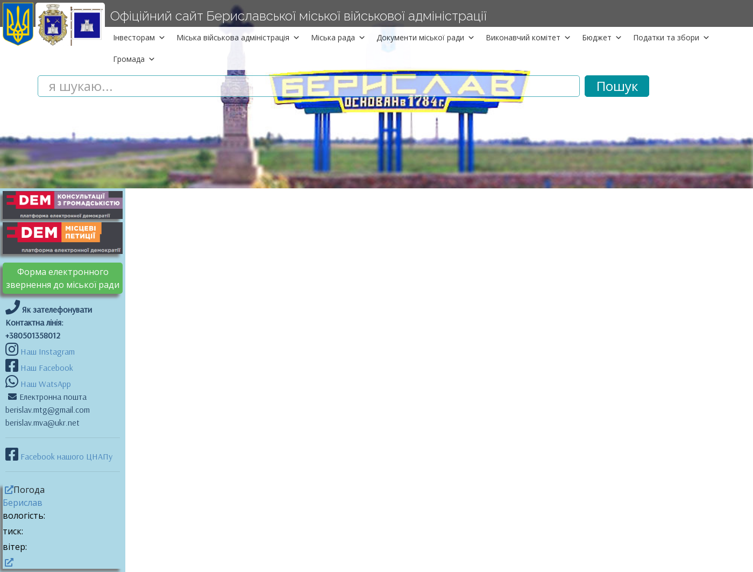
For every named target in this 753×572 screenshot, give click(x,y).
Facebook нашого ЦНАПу (65, 456)
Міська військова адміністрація (238, 37)
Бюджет (602, 37)
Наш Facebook (45, 367)
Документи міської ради (425, 37)
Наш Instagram (47, 351)
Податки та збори (671, 37)
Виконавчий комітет (528, 37)
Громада (134, 59)
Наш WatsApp (44, 383)
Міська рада (338, 37)
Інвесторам (139, 37)
